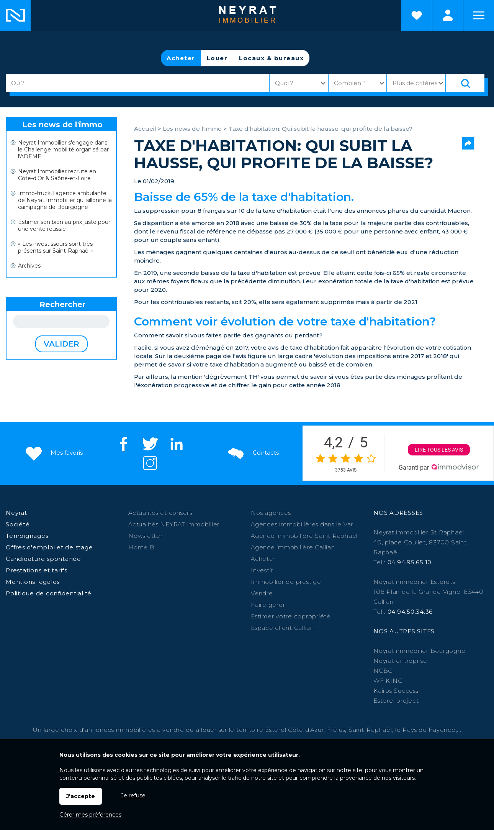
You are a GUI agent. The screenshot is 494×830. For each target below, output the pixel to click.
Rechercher (62, 304)
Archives (29, 265)
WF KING (387, 680)
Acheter (181, 58)
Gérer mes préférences (90, 814)
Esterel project (396, 700)
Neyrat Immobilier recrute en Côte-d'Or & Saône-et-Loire (57, 175)
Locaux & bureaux (271, 58)
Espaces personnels (447, 15)
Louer (217, 58)
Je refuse (133, 795)
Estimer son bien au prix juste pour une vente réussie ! (64, 225)
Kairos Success (396, 690)
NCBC (383, 670)
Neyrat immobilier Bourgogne (419, 650)
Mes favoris (53, 452)
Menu (478, 15)
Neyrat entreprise (400, 660)
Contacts (252, 452)
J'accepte (80, 796)
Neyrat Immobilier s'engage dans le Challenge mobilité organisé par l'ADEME (63, 149)
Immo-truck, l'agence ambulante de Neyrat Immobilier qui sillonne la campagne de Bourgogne (65, 200)
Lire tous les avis (439, 450)
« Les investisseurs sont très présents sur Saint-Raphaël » (56, 247)
